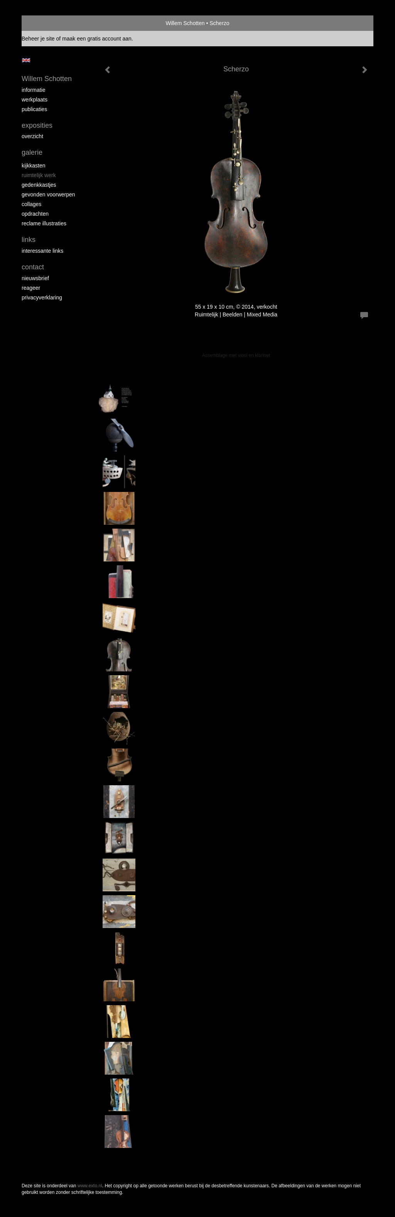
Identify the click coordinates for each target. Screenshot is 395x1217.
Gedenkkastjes (39, 185)
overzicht (32, 136)
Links (28, 239)
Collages (31, 204)
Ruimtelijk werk (39, 175)
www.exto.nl (90, 1185)
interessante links (42, 251)
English (26, 60)
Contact (33, 267)
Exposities (37, 125)
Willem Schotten (184, 23)
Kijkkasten (33, 165)
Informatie (33, 90)
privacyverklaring (42, 297)
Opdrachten (35, 214)
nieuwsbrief (35, 278)
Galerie (32, 152)
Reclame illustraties (44, 223)
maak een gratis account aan (97, 38)
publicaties (34, 109)
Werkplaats (34, 99)
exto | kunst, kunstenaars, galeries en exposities (43, 23)
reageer (31, 288)
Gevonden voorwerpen (48, 194)
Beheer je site (38, 38)
